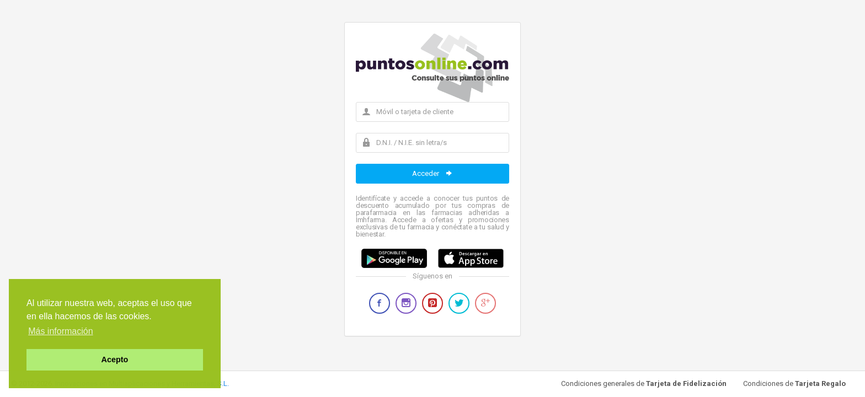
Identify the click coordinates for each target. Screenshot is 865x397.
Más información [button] (60, 331)
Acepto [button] (115, 359)
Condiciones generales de (644, 383)
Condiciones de (794, 383)
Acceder (432, 173)
